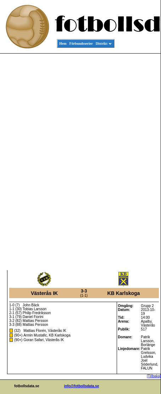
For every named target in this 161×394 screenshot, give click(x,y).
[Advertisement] (128, 161)
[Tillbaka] (154, 376)
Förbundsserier (81, 43)
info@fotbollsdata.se (81, 386)
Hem (63, 43)
